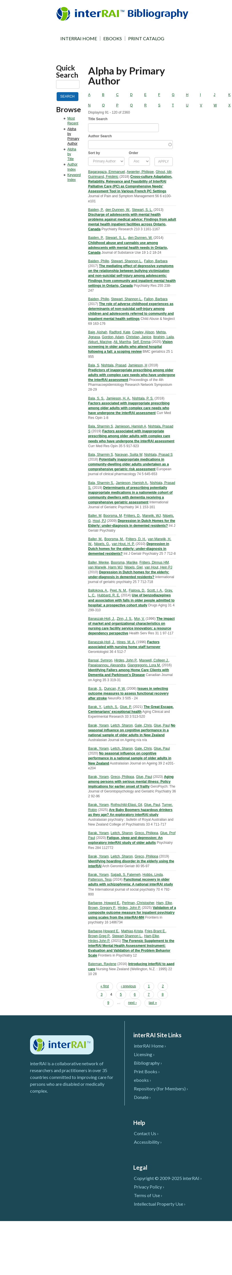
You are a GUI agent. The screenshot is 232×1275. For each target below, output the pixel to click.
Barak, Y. (95, 707)
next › (132, 1003)
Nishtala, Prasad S (158, 455)
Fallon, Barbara (155, 261)
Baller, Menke (98, 562)
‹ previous (128, 986)
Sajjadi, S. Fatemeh (126, 875)
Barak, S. (95, 689)
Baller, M (95, 516)
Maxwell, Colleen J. (154, 660)
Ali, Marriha (122, 342)
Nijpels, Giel (133, 567)
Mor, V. (139, 619)
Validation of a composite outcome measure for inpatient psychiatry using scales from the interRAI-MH (132, 912)
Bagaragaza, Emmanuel (106, 172)
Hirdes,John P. (99, 941)
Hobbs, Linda (152, 875)
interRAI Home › (150, 1045)
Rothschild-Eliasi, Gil (126, 805)
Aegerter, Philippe (140, 172)
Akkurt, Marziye (100, 342)
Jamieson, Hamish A (130, 426)
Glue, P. (126, 707)
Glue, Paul (162, 725)
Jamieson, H (137, 365)
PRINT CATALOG (146, 38)
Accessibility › (148, 1142)
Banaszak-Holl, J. (101, 619)
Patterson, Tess (100, 879)
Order (133, 153)
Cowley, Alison (143, 332)
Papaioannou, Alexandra (107, 665)
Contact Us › (146, 1133)
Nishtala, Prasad (113, 365)
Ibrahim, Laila (163, 337)
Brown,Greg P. (99, 936)
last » (153, 1003)
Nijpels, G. (102, 544)
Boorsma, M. (114, 539)
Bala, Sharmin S (100, 426)
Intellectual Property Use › (159, 1204)
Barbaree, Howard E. (104, 903)
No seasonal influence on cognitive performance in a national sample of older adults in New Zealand (131, 730)
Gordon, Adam (113, 337)
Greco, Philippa (122, 777)
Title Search (98, 119)
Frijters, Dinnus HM (154, 562)
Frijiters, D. (132, 516)
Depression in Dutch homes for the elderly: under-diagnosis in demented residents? (128, 549)
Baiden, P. (96, 210)
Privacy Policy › (149, 1186)
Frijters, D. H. (136, 539)
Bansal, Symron (100, 660)
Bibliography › (148, 1063)
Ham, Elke (164, 903)
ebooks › (142, 1080)
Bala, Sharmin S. (101, 483)
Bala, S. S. (96, 398)
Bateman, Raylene (102, 964)
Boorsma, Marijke (124, 562)
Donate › (142, 1097)
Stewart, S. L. (142, 210)
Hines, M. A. (126, 642)
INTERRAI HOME (78, 38)
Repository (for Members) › (161, 1088)
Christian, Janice (138, 337)
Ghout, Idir (163, 172)
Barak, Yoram (98, 725)
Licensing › (144, 1054)
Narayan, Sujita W (128, 455)
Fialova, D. (137, 590)
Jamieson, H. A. (118, 398)
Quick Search (67, 71)
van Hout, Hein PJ (158, 567)
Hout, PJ (99, 521)
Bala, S (93, 365)
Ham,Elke (151, 936)
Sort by (94, 153)
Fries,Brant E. (155, 931)
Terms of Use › (148, 1195)
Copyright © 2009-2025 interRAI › (168, 1178)
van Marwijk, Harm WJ (105, 567)
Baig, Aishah (97, 332)
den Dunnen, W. (118, 210)
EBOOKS (112, 38)
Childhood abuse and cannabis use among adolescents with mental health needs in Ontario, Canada (128, 248)
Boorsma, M (112, 516)
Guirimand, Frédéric (103, 177)
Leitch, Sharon (122, 725)
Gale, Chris (143, 725)
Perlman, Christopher (138, 903)
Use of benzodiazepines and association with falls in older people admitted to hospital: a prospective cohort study (131, 600)
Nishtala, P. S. (142, 398)
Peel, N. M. (118, 590)
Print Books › (147, 1071)
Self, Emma (141, 342)
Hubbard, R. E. (108, 595)
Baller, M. (95, 539)
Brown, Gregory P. (102, 908)
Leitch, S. (111, 707)
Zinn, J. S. (124, 619)
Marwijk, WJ (151, 516)
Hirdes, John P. (125, 660)
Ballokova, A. (98, 590)
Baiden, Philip (98, 261)
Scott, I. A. (155, 590)
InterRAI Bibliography (123, 13)
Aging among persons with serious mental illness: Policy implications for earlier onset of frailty (131, 781)
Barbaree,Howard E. (103, 931)
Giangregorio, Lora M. (144, 665)
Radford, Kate (119, 332)
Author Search (100, 136)
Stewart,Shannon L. (127, 936)
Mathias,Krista (132, 931)
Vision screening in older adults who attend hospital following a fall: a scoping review (130, 347)
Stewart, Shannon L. (126, 261)
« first (104, 986)
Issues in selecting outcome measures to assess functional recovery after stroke (128, 693)
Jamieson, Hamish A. (132, 483)
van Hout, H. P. (123, 544)
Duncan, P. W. (115, 689)
